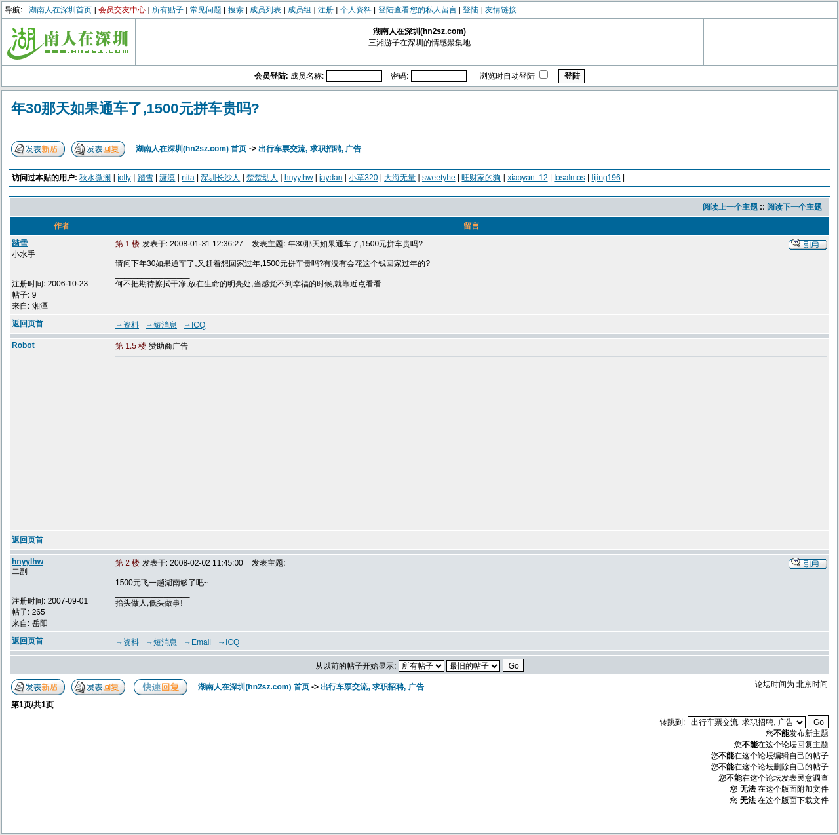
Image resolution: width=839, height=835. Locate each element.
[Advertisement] (215, 444)
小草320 (363, 177)
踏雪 (145, 177)
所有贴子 (168, 9)
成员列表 (265, 9)
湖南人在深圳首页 (60, 9)
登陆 (470, 9)
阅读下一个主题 (794, 207)
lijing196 (606, 177)
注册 (326, 9)
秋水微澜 (95, 177)
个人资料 (356, 9)
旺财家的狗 (481, 177)
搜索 (236, 9)
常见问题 (206, 9)
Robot (23, 345)
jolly (124, 177)
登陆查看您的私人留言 (417, 9)
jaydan (330, 177)
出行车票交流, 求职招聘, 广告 (309, 148)
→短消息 (161, 325)
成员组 (299, 9)
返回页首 (27, 323)
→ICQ (194, 325)
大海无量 (400, 177)
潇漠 (167, 177)
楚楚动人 (262, 177)
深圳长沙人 (220, 177)
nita (188, 177)
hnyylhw (298, 177)
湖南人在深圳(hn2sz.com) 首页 (191, 148)
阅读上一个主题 (730, 207)
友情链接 (501, 9)
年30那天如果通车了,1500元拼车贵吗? (135, 108)
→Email (197, 642)
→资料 (127, 325)
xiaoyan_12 (527, 177)
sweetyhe (439, 177)
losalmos (569, 177)
